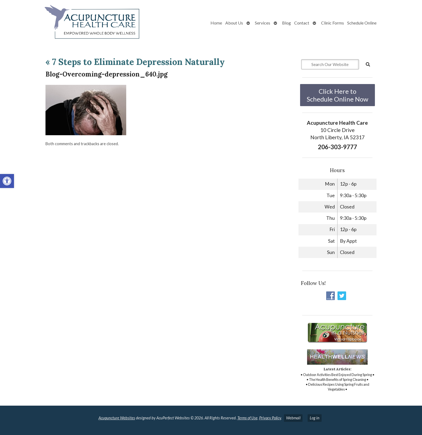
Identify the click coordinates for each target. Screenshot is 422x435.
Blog (286, 22)
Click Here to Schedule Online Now (337, 95)
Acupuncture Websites (117, 418)
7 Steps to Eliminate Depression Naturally (135, 61)
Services (262, 22)
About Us (234, 22)
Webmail (293, 418)
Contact (301, 22)
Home (216, 22)
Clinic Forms (332, 22)
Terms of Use (247, 418)
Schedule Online (362, 22)
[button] (7, 181)
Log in (314, 418)
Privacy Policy (270, 418)
